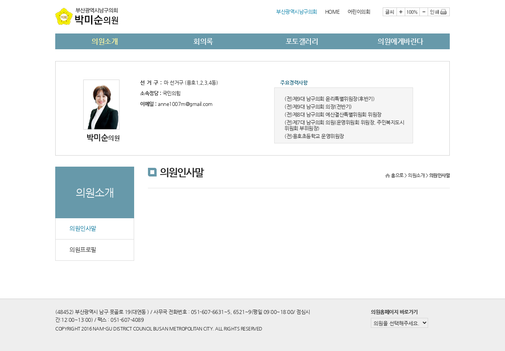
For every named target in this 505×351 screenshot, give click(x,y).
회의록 (203, 41)
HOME (332, 12)
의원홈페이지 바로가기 (394, 312)
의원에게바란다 (400, 41)
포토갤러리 (302, 41)
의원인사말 (82, 228)
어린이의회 (359, 12)
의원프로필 (82, 249)
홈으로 (397, 175)
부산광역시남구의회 (296, 12)
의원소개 (105, 41)
